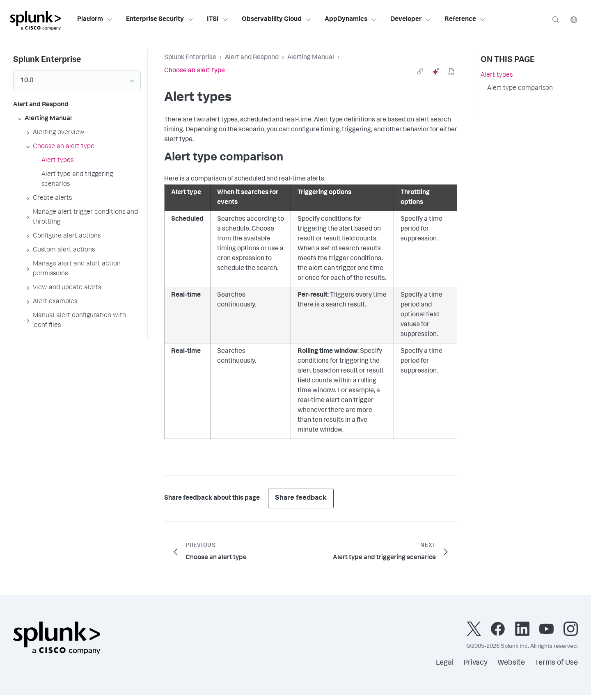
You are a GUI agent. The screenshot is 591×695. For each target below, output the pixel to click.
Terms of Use (556, 663)
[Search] (555, 19)
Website (511, 663)
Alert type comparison (520, 88)
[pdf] (451, 71)
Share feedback (301, 498)
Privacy (475, 663)
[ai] (436, 71)
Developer (410, 19)
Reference (465, 19)
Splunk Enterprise (190, 58)
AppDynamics (351, 19)
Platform (95, 19)
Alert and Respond (252, 58)
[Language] (573, 19)
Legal (445, 663)
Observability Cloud (277, 19)
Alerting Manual (310, 58)
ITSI (218, 19)
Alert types (497, 75)
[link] (420, 71)
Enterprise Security (160, 19)
